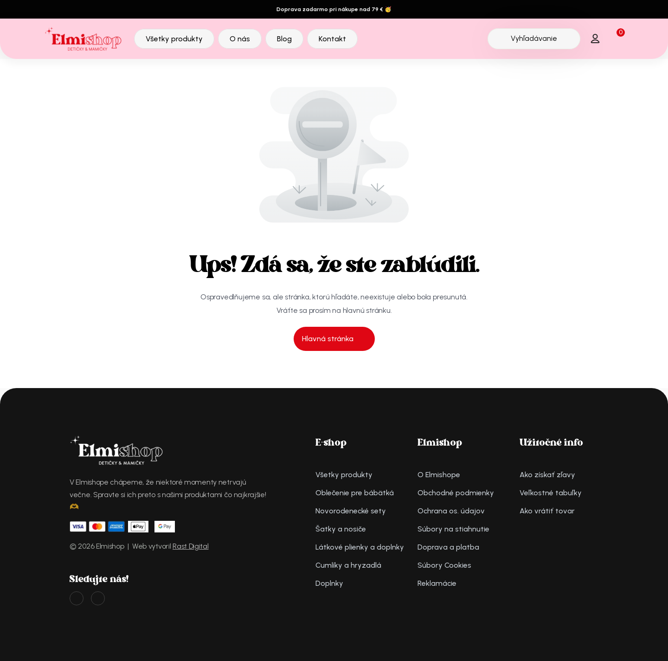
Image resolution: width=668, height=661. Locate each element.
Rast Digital (190, 546)
